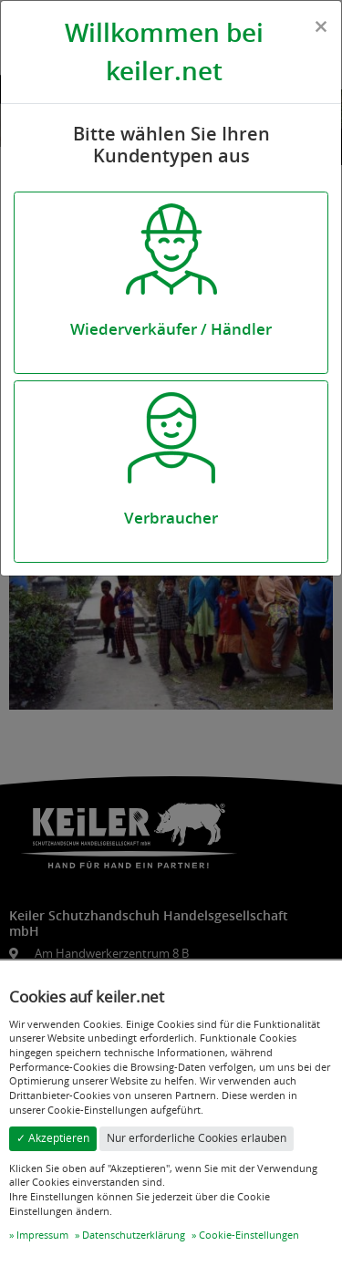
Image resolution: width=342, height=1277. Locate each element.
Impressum (42, 1234)
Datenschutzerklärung (133, 1234)
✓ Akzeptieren (52, 1138)
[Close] (321, 26)
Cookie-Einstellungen (249, 1234)
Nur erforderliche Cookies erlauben (196, 1138)
